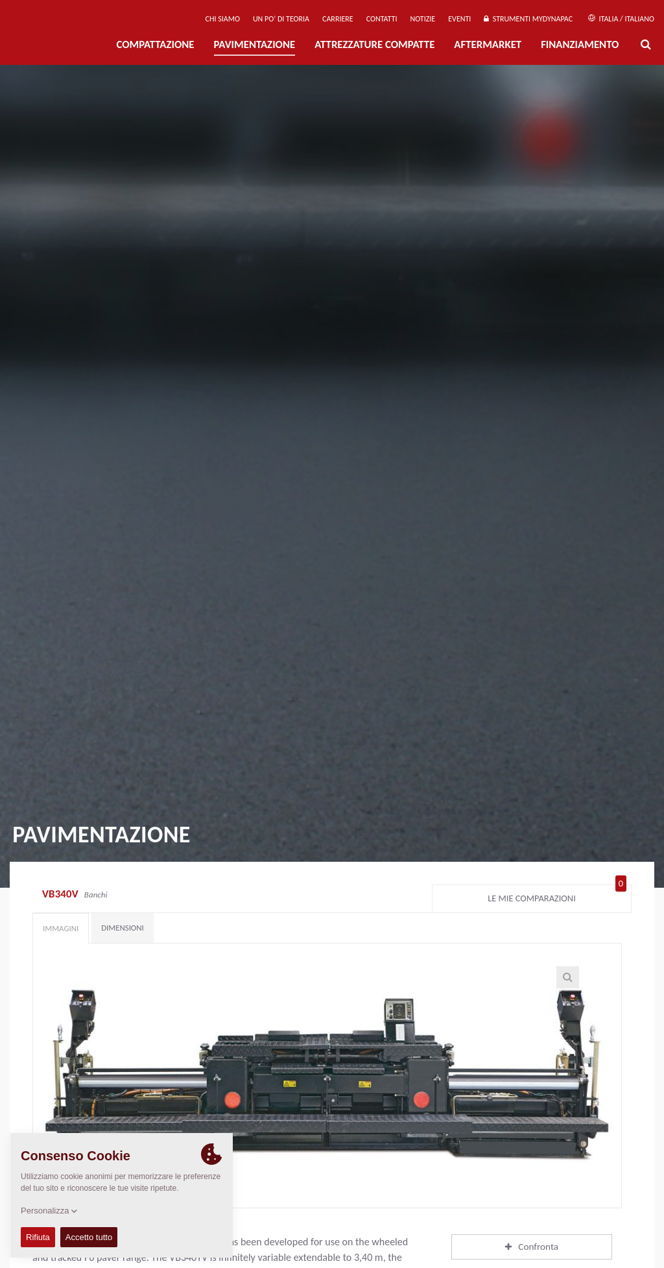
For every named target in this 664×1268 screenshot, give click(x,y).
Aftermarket (487, 44)
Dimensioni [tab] (122, 928)
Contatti (381, 18)
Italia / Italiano (621, 18)
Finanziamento (580, 44)
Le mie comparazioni (557, 895)
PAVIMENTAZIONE (255, 44)
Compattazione (155, 44)
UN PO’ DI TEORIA (281, 18)
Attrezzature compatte (374, 44)
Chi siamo (223, 18)
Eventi (459, 18)
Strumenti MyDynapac (528, 18)
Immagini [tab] (60, 928)
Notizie (422, 18)
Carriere (337, 18)
